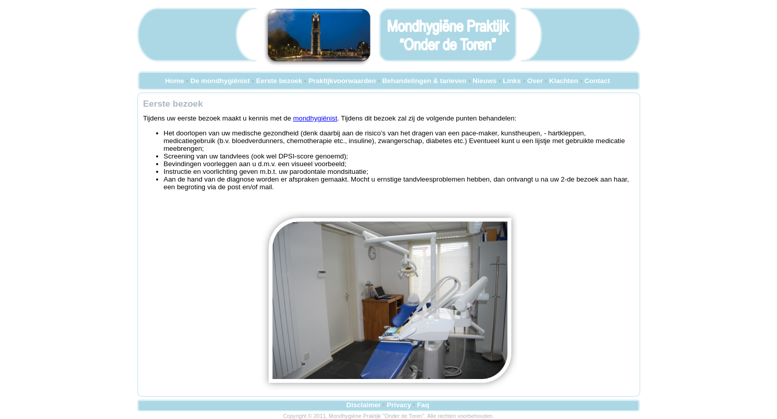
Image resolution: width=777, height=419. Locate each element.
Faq (423, 405)
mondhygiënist (315, 118)
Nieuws (484, 81)
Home (174, 81)
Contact (597, 81)
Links (512, 81)
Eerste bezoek (279, 81)
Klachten (563, 81)
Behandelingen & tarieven (424, 81)
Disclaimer (363, 405)
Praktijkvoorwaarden (342, 81)
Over (535, 81)
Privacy (399, 405)
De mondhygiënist (220, 81)
